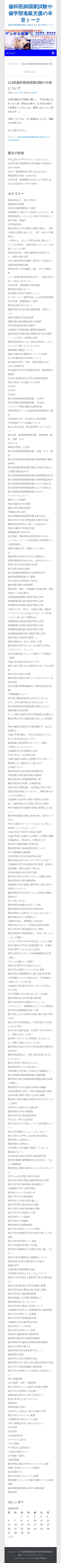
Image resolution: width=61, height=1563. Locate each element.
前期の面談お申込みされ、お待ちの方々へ (29, 560)
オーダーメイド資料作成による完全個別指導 (30, 297)
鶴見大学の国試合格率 (19, 508)
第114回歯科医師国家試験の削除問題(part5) (30, 479)
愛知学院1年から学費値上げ (22, 917)
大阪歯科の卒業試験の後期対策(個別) (27, 329)
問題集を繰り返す (17, 512)
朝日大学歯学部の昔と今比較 (22, 1245)
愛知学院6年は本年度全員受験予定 (25, 771)
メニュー (10, 53)
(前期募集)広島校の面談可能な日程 (25, 605)
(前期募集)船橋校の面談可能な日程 (25, 597)
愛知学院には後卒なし (19, 1139)
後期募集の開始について (20, 350)
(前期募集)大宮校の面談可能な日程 (25, 625)
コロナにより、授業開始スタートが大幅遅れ (30, 1006)
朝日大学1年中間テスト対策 (22, 1241)
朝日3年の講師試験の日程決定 (23, 844)
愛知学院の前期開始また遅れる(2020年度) (29, 973)
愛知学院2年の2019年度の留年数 (24, 998)
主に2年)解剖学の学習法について (25, 358)
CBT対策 (12, 1431)
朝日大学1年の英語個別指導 (22, 1293)
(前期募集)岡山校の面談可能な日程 (25, 601)
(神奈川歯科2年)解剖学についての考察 (27, 354)
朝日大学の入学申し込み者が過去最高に (28, 1135)
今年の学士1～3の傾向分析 (21, 755)
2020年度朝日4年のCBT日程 (22, 872)
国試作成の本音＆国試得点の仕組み (26, 1261)
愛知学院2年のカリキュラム (22, 1302)
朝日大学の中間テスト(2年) (22, 1330)
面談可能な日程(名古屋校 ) (22, 637)
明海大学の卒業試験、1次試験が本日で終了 (30, 787)
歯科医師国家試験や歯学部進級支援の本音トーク (30, 13)
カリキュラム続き (18, 1439)
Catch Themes (40, 1558)
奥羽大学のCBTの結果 (19, 674)
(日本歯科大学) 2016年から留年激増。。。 (30, 418)
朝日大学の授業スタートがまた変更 (26, 969)
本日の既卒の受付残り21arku (23, 580)
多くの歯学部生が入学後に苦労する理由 (28, 803)
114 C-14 (12, 443)
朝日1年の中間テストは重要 (22, 1314)
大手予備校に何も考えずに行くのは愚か (28, 994)
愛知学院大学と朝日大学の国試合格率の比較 (30, 1362)
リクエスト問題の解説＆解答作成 (25, 406)
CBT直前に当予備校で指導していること (28, 1147)
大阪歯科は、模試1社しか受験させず (27, 840)
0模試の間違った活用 (19, 447)
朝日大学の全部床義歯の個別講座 (25, 1366)
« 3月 (10, 1536)
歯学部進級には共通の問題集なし (25, 1297)
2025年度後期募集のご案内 (22, 208)
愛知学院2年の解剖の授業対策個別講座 (28, 1342)
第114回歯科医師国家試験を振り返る (27, 516)
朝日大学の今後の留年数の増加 (24, 1208)
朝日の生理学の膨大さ (19, 1346)
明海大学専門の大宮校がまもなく (25, 965)
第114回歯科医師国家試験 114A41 (26, 402)
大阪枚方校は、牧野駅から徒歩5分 (25, 921)
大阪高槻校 (14, 1459)
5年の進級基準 (15, 1378)
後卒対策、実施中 (17, 220)
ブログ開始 (13, 1443)
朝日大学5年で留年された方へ (23, 1063)
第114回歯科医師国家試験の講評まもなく (34, 137)
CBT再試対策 (14, 224)
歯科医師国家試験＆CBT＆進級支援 (26, 1488)
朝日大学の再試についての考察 (24, 1229)
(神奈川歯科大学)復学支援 (21, 528)
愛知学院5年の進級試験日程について (27, 848)
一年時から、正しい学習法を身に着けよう (29, 240)
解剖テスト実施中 (18, 499)
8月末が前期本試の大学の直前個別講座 (28, 378)
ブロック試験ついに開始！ (21, 961)
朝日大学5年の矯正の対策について (25, 1306)
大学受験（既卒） (17, 1455)
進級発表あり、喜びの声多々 (22, 200)
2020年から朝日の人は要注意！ (24, 1107)
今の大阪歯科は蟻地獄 (19, 852)
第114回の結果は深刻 (19, 568)
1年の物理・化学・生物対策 (22, 1382)
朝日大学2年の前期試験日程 (22, 1318)
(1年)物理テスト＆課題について (24, 423)
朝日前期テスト (16, 1472)
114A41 (12, 390)
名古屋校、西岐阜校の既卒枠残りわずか (28, 536)
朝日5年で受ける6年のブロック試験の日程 (29, 876)
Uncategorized (13, 140)
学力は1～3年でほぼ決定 (20, 1119)
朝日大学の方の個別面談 (20, 1196)
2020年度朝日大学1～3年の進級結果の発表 (30, 1091)
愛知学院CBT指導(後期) (20, 1225)
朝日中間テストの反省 (19, 1326)
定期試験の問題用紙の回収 (21, 1269)
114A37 (12, 386)
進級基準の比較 (16, 1354)
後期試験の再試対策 (18, 710)
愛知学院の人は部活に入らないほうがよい (29, 913)
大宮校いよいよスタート (20, 747)
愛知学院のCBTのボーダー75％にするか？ (29, 860)
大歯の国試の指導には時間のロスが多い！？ (30, 759)
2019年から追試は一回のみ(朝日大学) (27, 1411)
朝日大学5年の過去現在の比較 (23, 1204)
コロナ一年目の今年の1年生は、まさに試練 (30, 941)
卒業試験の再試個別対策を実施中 (25, 775)
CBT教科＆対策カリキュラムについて (27, 1273)
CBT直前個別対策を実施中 (21, 325)
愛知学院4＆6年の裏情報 (20, 1111)
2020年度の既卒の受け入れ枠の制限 (26, 1095)
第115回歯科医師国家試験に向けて (25, 491)
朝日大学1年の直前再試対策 (22, 1115)
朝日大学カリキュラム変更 (21, 1415)
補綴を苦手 (13, 1265)
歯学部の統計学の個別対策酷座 (24, 1338)
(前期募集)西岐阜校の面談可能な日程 (27, 633)
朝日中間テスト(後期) (20, 1216)
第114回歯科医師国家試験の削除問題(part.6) (30, 475)
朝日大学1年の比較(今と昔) (22, 1212)
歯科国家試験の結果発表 (20, 584)
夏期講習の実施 (16, 204)
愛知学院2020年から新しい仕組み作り (27, 524)
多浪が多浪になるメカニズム (22, 1399)
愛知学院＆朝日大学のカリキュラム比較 (28, 1463)
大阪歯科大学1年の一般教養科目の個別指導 (30, 1310)
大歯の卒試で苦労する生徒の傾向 (25, 832)
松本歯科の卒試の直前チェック (24, 293)
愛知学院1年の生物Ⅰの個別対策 (24, 783)
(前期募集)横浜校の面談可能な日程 (25, 629)
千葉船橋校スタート (18, 694)
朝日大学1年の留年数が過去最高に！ (27, 1184)
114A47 (12, 394)
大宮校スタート (16, 767)
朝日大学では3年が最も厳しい (23, 1200)
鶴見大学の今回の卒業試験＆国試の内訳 (28, 520)
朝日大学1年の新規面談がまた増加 (25, 929)
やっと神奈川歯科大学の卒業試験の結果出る (30, 714)
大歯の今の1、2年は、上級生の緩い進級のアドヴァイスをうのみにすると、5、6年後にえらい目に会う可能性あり (29, 613)
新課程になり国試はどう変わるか (25, 763)
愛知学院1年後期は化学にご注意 (24, 904)
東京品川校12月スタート (20, 305)
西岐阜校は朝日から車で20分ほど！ (26, 1395)
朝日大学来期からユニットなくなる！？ (28, 1131)
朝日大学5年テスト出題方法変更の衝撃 (28, 1387)
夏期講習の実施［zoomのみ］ (23, 175)
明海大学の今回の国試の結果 (22, 564)
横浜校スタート (16, 1152)
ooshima (33, 93)
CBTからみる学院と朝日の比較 (24, 1176)
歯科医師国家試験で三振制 (21, 576)
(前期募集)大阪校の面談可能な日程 (25, 621)
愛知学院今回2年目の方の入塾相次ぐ (27, 556)
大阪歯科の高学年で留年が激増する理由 (28, 799)
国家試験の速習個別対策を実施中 (25, 321)
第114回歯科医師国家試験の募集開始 (27, 1075)
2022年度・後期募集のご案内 (23, 301)
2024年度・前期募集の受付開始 (24, 285)
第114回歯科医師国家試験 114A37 (27, 398)
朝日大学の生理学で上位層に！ (24, 1391)
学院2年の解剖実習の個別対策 (23, 1334)
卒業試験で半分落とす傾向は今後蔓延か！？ (30, 1071)
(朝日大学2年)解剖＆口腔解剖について (27, 1257)
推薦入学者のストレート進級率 (24, 1468)
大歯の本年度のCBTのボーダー (24, 661)
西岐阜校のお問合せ (18, 1143)
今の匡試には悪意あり (19, 1447)
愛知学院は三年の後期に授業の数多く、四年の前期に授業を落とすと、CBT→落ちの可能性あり (30, 232)
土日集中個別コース (18, 1451)
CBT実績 (12, 1427)
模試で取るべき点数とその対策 (24, 382)
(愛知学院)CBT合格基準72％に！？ (26, 1350)
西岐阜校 (12, 1492)
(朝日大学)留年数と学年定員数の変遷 (28, 1285)
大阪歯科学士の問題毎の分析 (22, 751)
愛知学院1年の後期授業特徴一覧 (24, 779)
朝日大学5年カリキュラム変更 (23, 1476)
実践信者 (12, 1403)
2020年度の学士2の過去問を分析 (24, 856)
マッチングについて (18, 495)
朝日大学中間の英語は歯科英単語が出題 (28, 1180)
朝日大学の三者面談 (18, 1220)
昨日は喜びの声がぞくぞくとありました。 (29, 159)
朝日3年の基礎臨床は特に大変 (23, 1010)
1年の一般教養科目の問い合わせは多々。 (29, 171)
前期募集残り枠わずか (19, 532)
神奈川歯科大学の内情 (19, 504)
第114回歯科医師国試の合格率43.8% (26, 572)
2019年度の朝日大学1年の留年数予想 (27, 1156)
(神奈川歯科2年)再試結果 (20, 317)
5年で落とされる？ (17, 900)
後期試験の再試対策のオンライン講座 (27, 743)
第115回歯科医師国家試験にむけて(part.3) (29, 483)
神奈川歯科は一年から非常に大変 (25, 641)
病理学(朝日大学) (16, 1407)
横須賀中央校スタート (19, 289)
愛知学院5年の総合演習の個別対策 (25, 909)
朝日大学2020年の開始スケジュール (26, 1002)
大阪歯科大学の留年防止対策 (22, 1322)
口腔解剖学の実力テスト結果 (22, 1419)
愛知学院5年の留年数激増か (22, 880)
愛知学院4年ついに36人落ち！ (23, 1067)
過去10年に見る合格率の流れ (23, 1358)
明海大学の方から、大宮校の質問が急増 (28, 925)
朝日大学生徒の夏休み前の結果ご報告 (27, 1289)
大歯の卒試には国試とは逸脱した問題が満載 (30, 836)
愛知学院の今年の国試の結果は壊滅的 (27, 1087)
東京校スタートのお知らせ (21, 1192)
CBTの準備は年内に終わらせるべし (26, 1423)
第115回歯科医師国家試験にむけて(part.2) (29, 487)
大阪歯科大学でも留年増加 (21, 1188)
